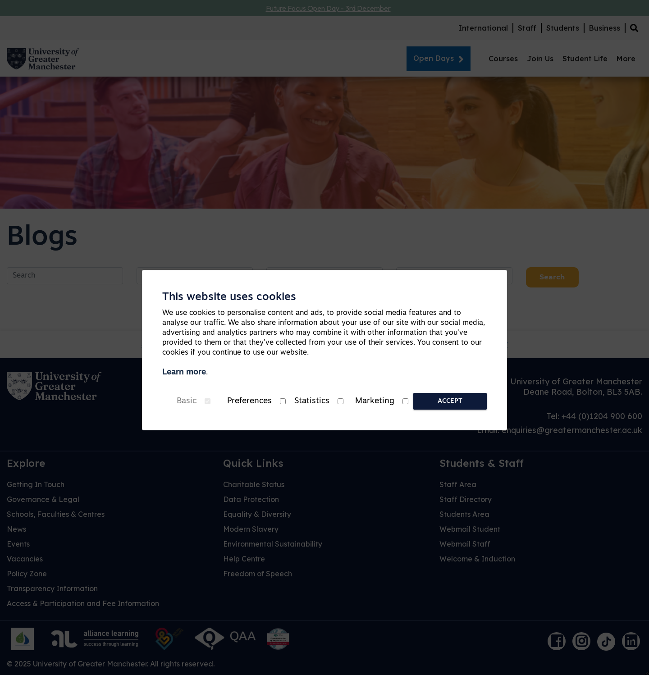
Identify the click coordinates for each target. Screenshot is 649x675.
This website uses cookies (229, 297)
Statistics (311, 401)
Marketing (374, 401)
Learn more (184, 372)
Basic (187, 401)
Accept (450, 401)
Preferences (249, 401)
